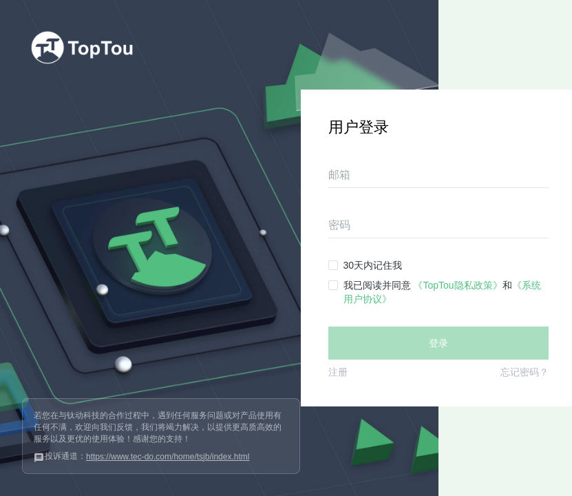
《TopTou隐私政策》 (457, 285)
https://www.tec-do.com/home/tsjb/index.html (167, 457)
